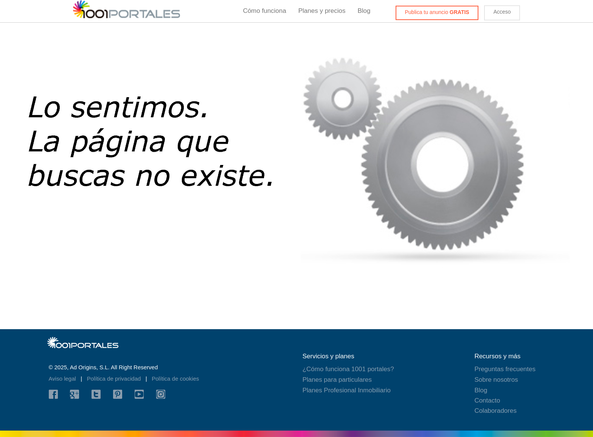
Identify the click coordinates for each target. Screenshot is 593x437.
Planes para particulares (337, 379)
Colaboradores (495, 410)
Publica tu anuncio (437, 12)
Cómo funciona (264, 10)
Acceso (502, 12)
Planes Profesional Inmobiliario (347, 390)
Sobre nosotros (496, 379)
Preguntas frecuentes (505, 369)
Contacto (487, 400)
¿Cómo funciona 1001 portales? (348, 369)
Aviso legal (63, 378)
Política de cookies (175, 378)
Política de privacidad (115, 378)
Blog (363, 10)
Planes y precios (322, 10)
